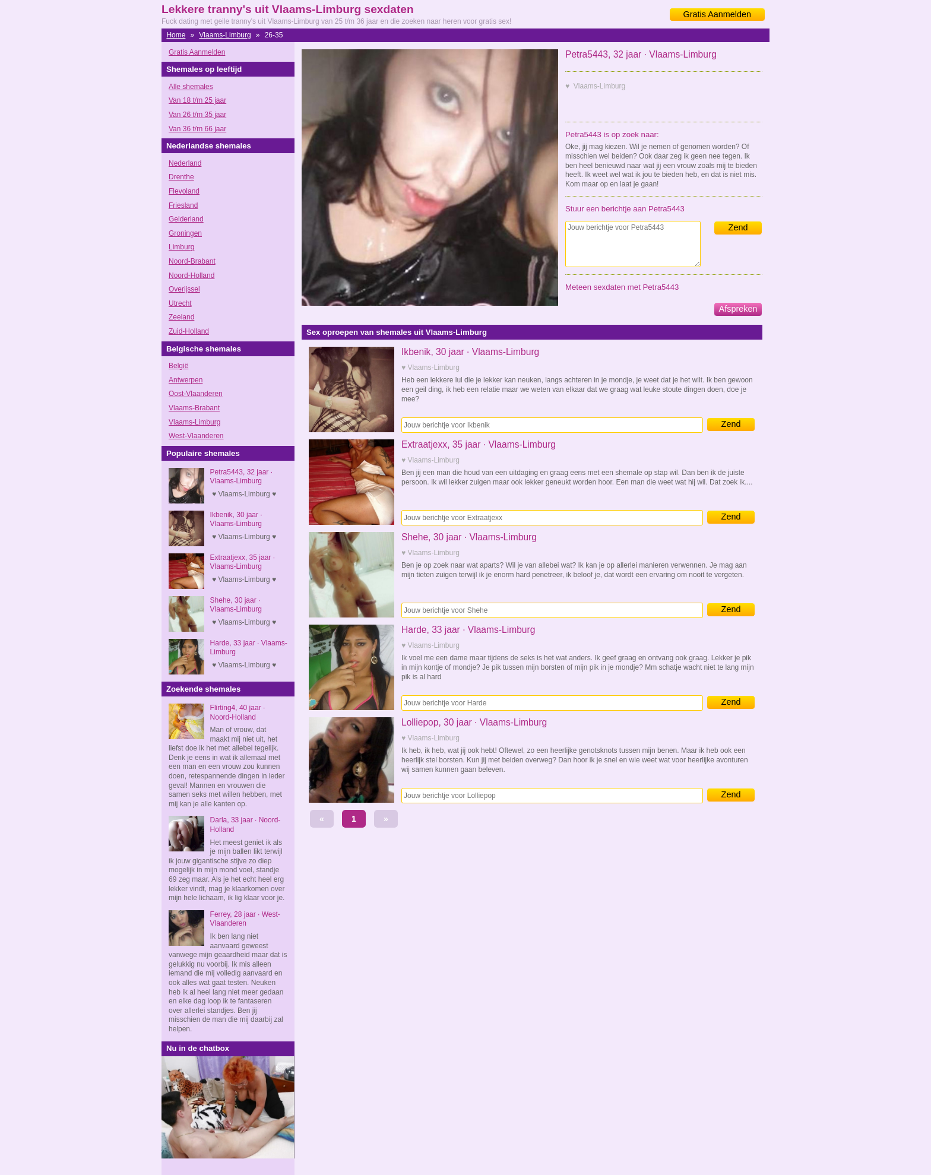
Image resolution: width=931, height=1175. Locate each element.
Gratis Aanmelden (717, 14)
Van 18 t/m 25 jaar (197, 100)
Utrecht (180, 303)
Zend (738, 227)
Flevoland (184, 191)
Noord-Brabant (192, 261)
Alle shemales (191, 87)
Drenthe (181, 177)
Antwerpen (185, 380)
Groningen (185, 233)
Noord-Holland (191, 275)
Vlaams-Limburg (225, 35)
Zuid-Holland (189, 331)
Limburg (181, 247)
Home (175, 35)
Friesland (183, 205)
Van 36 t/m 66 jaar (197, 129)
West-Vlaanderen (196, 436)
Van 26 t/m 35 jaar (197, 114)
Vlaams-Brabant (194, 408)
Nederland (185, 163)
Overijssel (184, 289)
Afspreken (738, 308)
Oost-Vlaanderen (196, 393)
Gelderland (186, 219)
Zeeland (181, 317)
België (178, 366)
